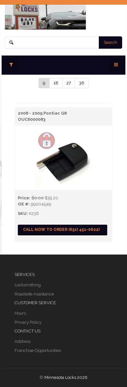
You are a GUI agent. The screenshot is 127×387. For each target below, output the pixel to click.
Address (22, 341)
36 (81, 83)
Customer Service (35, 302)
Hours (20, 313)
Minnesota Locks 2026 (65, 377)
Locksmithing (28, 284)
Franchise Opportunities (38, 350)
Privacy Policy (28, 322)
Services (25, 274)
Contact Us (27, 331)
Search (110, 42)
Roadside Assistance (34, 294)
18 (55, 83)
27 (68, 83)
